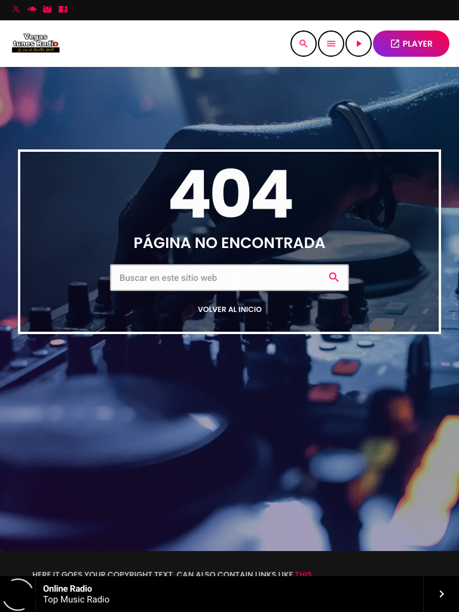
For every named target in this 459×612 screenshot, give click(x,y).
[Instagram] (47, 10)
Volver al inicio (230, 310)
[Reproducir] (358, 43)
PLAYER (411, 44)
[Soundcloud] (31, 10)
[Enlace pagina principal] (35, 44)
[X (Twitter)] (16, 10)
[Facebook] (63, 10)
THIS (303, 574)
